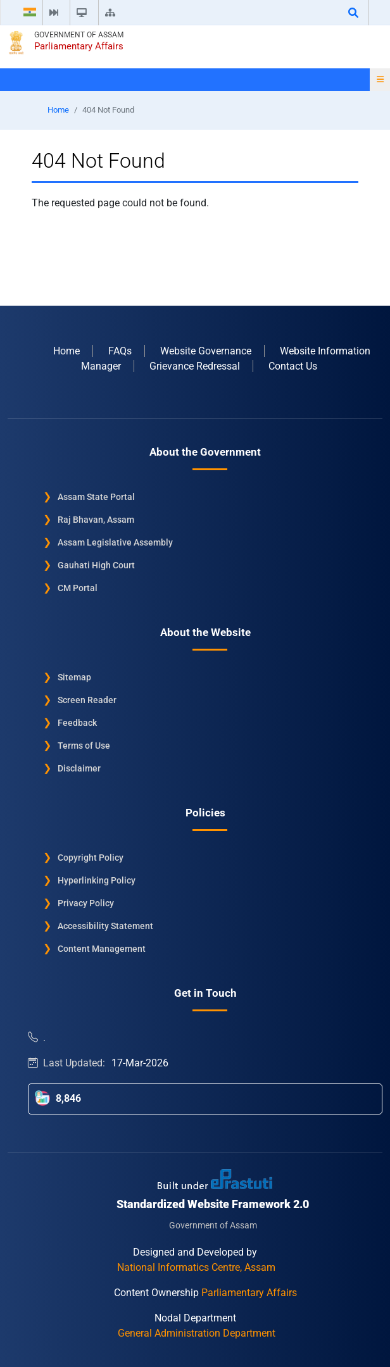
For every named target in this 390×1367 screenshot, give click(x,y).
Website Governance (205, 351)
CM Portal (78, 588)
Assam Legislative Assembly (115, 542)
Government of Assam (78, 34)
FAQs (120, 351)
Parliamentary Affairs (78, 46)
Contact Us (292, 366)
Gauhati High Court (96, 565)
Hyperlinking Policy (96, 880)
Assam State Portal (96, 497)
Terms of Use (84, 745)
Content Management (102, 949)
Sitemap (74, 677)
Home (58, 110)
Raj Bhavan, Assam (96, 520)
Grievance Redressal (194, 366)
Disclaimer (79, 768)
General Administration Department (196, 1333)
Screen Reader (87, 700)
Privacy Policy (86, 903)
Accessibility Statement (105, 926)
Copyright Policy (90, 857)
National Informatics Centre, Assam (196, 1267)
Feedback (77, 723)
